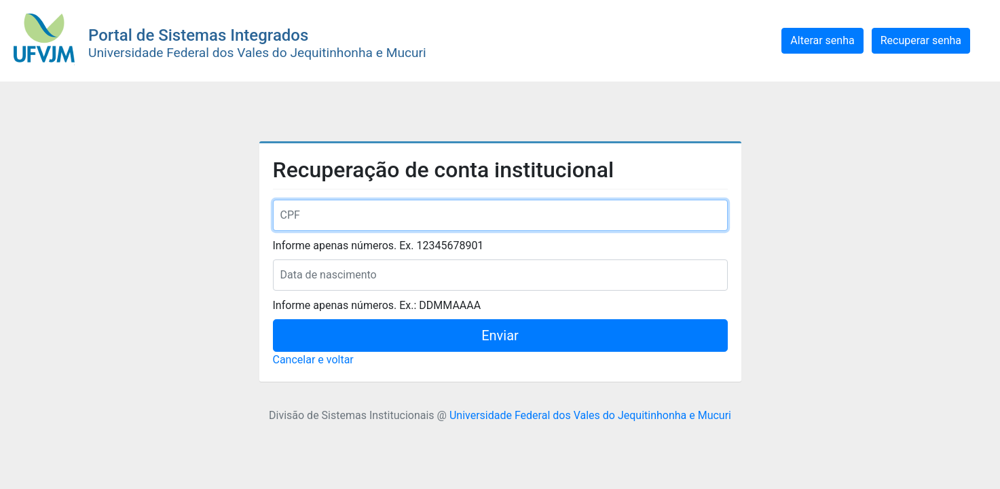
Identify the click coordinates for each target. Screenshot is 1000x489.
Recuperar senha (921, 40)
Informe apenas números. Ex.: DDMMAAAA (377, 305)
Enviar (500, 335)
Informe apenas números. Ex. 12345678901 (378, 245)
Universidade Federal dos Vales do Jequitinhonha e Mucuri (590, 415)
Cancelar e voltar (313, 359)
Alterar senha (822, 40)
